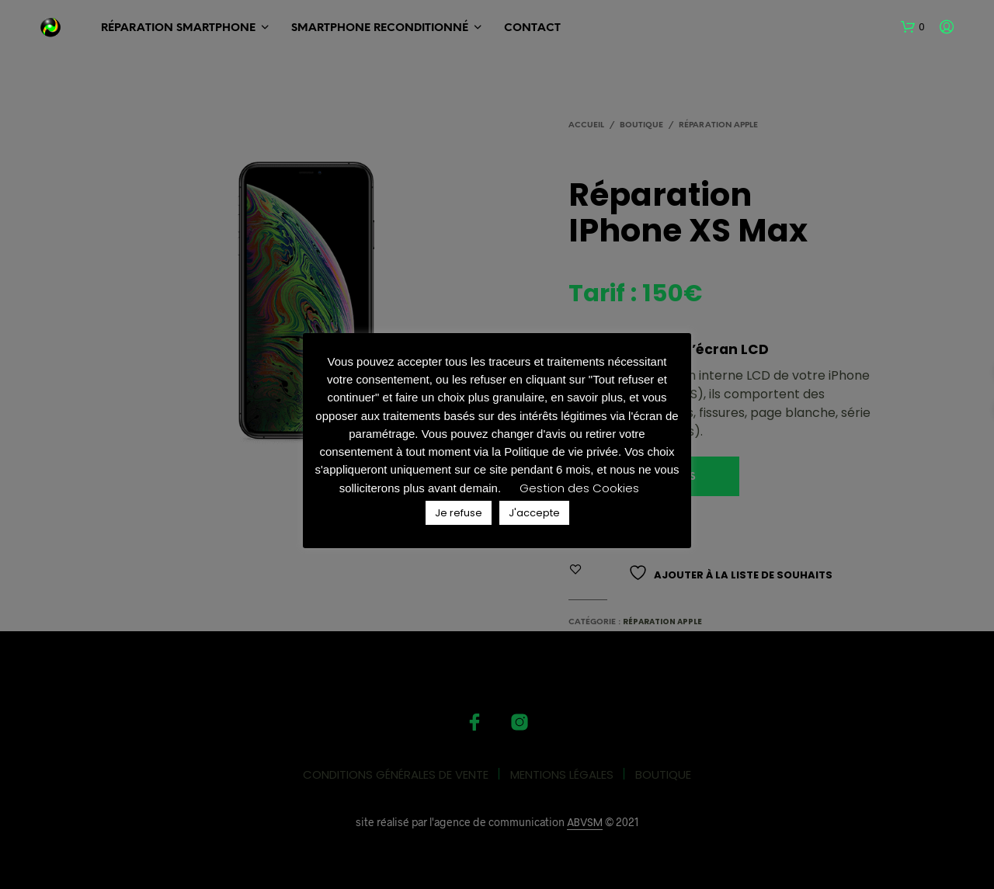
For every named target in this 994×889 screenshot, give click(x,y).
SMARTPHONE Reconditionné (379, 28)
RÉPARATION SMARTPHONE (178, 28)
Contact (532, 28)
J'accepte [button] (534, 512)
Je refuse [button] (458, 512)
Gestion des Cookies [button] (579, 488)
